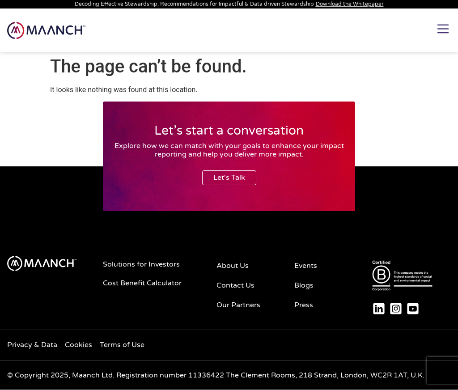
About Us (232, 265)
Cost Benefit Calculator (142, 283)
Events (305, 265)
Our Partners (238, 305)
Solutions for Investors (141, 264)
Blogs (304, 285)
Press (303, 305)
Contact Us (235, 285)
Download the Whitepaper (350, 4)
